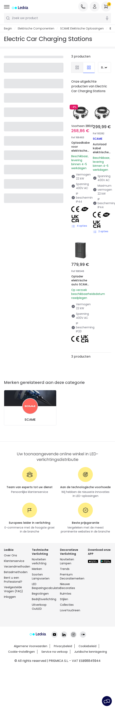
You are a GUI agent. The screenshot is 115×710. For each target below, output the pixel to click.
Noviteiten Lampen (67, 561)
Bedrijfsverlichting (43, 599)
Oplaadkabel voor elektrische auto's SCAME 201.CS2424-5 (80, 155)
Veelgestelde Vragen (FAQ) (13, 589)
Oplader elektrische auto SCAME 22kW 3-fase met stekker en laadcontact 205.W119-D (80, 290)
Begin (8, 28)
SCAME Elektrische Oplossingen (82, 28)
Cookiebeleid (87, 646)
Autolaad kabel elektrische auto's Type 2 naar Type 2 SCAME (101, 154)
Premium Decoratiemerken (71, 576)
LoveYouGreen (70, 610)
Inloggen (10, 597)
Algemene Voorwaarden (30, 646)
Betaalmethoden (15, 572)
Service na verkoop (54, 652)
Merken (37, 569)
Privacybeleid (63, 646)
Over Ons (10, 555)
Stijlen (64, 599)
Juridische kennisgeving (90, 652)
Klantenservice (14, 561)
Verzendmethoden (15, 567)
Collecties (67, 605)
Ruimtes (65, 594)
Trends (64, 569)
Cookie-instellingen (21, 652)
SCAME (30, 419)
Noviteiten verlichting (39, 561)
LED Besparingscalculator (43, 586)
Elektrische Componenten (36, 28)
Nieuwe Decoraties (67, 586)
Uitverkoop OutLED (39, 607)
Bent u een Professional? (13, 580)
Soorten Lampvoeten (40, 576)
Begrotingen (40, 594)
